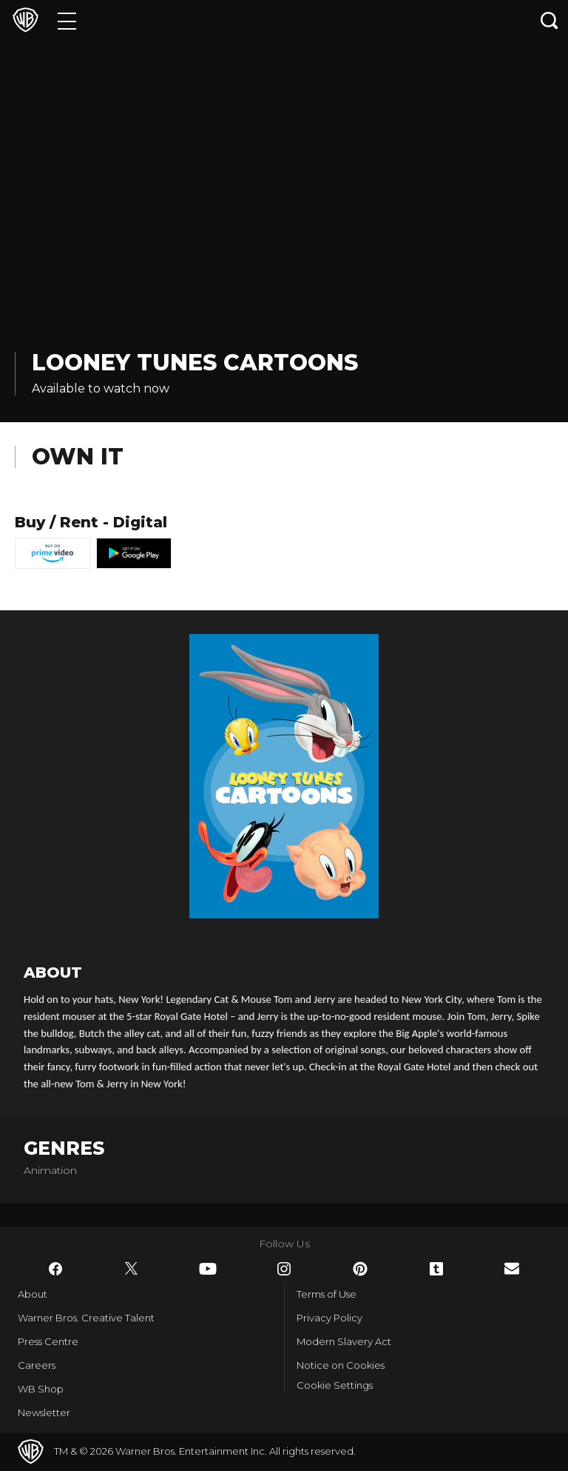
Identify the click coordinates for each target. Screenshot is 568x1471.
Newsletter (44, 1412)
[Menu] (67, 20)
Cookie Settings (335, 1385)
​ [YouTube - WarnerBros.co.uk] (208, 1268)
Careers (36, 1365)
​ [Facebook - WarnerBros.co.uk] (55, 1268)
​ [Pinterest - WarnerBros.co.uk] (360, 1268)
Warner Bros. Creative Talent (86, 1318)
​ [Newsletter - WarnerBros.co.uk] (512, 1268)
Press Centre (48, 1341)
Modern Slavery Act (344, 1341)
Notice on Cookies (341, 1365)
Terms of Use (326, 1294)
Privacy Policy (329, 1318)
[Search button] (549, 20)
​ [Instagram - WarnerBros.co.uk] (284, 1268)
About (32, 1294)
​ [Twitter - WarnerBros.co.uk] (132, 1268)
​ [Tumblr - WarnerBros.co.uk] (436, 1268)
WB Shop (41, 1389)
